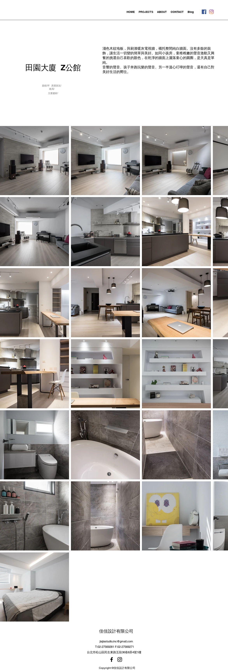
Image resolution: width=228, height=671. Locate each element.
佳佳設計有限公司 (116, 631)
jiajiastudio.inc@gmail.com (116, 641)
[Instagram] (211, 12)
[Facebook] (204, 12)
